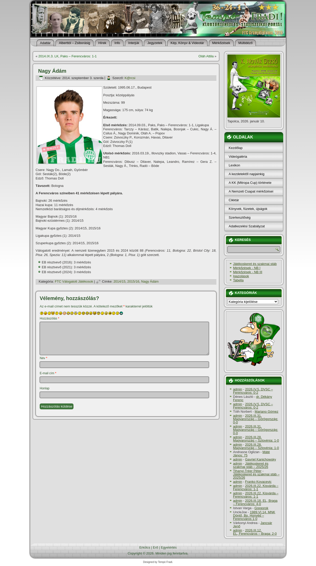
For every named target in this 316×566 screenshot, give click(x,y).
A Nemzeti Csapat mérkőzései (251, 191)
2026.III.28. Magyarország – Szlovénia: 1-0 (256, 438)
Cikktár (234, 200)
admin (237, 389)
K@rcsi (129, 78)
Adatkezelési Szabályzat (247, 226)
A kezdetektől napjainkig (246, 174)
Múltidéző (245, 43)
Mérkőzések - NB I (246, 268)
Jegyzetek (154, 43)
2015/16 (133, 281)
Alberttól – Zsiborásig (74, 43)
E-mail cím (48, 373)
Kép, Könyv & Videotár (187, 43)
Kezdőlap (236, 148)
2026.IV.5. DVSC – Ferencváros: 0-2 (253, 390)
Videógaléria (238, 156)
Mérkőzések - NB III (247, 272)
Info (117, 43)
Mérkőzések (221, 43)
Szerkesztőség (239, 217)
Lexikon (234, 165)
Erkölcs (144, 547)
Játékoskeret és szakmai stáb (255, 264)
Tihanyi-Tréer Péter (247, 471)
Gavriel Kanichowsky (260, 459)
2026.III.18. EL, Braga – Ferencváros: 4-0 (255, 502)
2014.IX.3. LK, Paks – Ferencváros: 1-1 (67, 56)
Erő (155, 547)
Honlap (44, 388)
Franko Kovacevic (258, 482)
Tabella (238, 280)
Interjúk (133, 43)
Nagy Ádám (150, 281)
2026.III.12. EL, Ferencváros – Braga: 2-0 (255, 532)
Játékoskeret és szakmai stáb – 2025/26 (250, 465)
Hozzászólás (49, 318)
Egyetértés (169, 547)
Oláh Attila (206, 56)
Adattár (45, 43)
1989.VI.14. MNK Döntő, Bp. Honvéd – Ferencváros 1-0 (254, 515)
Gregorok (261, 508)
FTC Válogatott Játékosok (74, 281)
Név (43, 358)
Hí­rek (102, 43)
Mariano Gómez (266, 411)
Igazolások (241, 276)
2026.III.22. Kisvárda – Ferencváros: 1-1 (255, 487)
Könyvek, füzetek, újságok (248, 209)
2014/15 (119, 281)
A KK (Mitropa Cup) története (250, 183)
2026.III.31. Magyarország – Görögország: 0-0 (255, 419)
